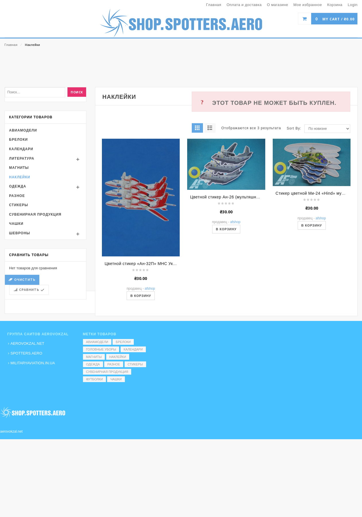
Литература (21, 212)
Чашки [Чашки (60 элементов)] (115, 379)
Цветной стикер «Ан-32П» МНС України (144, 317)
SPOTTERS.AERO (26, 353)
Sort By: (294, 183)
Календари (21, 203)
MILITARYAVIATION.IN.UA (33, 363)
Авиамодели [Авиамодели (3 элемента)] (97, 342)
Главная (11, 45)
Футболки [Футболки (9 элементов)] (94, 379)
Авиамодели (23, 184)
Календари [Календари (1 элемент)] (133, 349)
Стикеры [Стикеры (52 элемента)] (135, 364)
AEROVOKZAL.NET (27, 343)
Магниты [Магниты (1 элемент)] (94, 357)
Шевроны (19, 287)
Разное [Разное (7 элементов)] (113, 364)
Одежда (17, 241)
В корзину (226, 283)
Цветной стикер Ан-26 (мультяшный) (226, 251)
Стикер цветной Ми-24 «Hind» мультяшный (318, 247)
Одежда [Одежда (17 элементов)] (93, 364)
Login (352, 5)
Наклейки (19, 231)
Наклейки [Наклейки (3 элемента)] (117, 357)
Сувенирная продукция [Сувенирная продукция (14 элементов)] (107, 371)
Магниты (19, 222)
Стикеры (18, 259)
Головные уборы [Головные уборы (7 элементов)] (101, 349)
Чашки (16, 278)
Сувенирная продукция (35, 268)
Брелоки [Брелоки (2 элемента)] (123, 342)
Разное (17, 250)
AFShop (235, 276)
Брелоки (18, 194)
